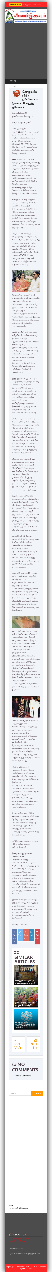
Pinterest (37, 937)
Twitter (20, 935)
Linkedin (32, 935)
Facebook (14, 937)
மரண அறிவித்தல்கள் (18, 1208)
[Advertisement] (26, 51)
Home (12, 1205)
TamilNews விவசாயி (35, 1266)
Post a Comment (23, 1075)
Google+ (26, 935)
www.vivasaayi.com (16, 1248)
